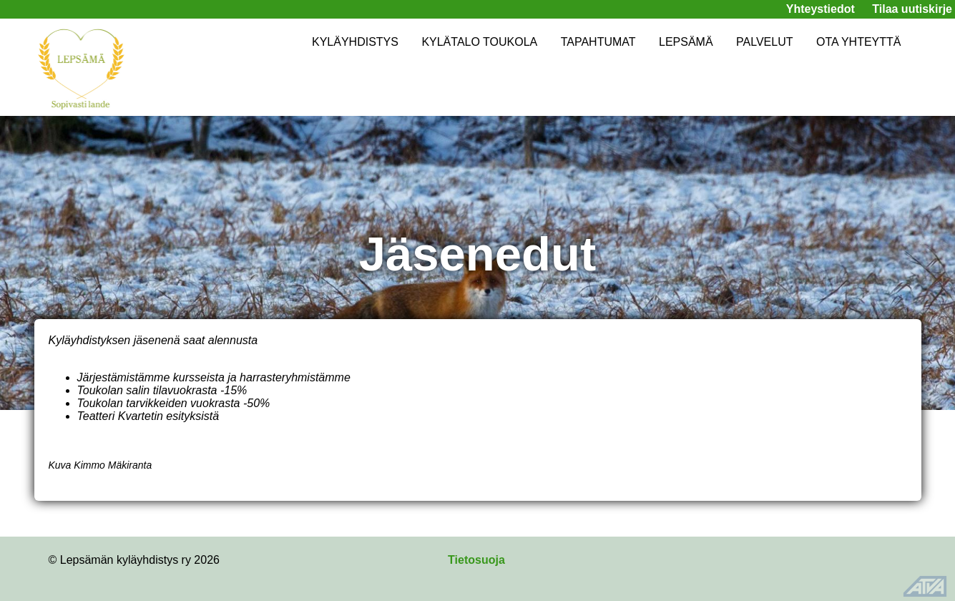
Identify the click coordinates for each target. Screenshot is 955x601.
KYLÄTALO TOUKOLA (479, 42)
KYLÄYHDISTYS (355, 42)
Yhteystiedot (820, 9)
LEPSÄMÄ (686, 42)
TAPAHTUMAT (598, 42)
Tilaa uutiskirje (912, 9)
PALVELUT (764, 42)
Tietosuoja (476, 560)
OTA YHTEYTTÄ (858, 42)
